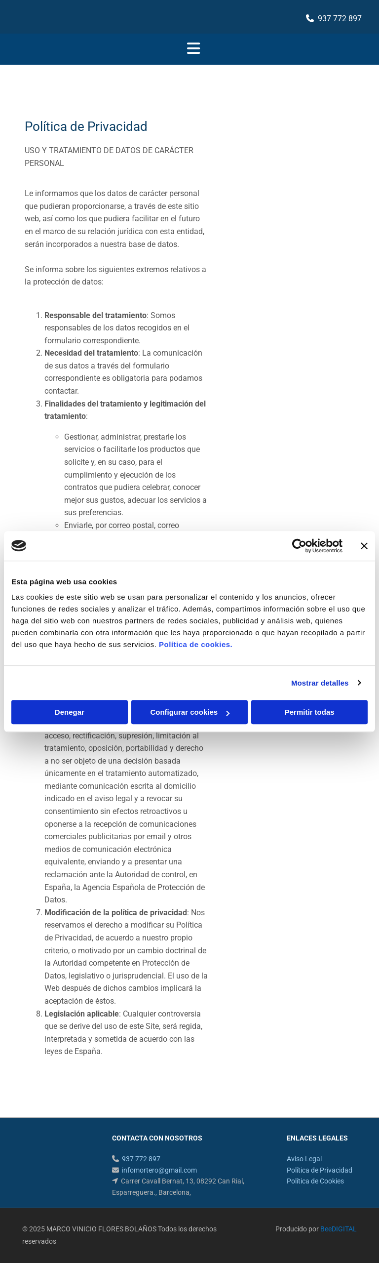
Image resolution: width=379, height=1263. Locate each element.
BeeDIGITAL (338, 1229)
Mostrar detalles (320, 683)
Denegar (69, 712)
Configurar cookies (189, 712)
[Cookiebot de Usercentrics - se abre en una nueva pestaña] (299, 545)
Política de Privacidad (319, 1170)
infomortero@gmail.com (159, 1170)
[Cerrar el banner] (364, 545)
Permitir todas (310, 712)
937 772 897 (340, 18)
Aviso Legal (304, 1159)
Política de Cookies (315, 1181)
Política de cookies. (195, 644)
